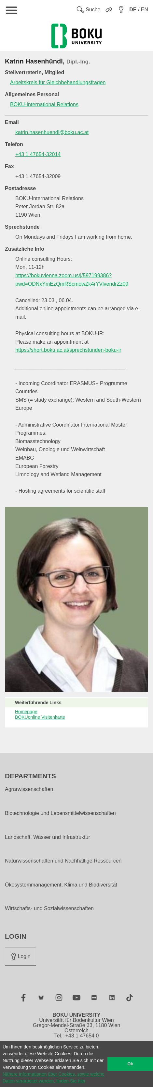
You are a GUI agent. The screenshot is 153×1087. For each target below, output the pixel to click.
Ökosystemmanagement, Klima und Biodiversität (61, 884)
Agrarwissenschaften (29, 789)
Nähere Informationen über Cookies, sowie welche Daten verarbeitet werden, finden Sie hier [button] (53, 1077)
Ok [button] (130, 1064)
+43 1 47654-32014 (38, 154)
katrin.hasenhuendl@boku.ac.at (52, 132)
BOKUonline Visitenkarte (40, 717)
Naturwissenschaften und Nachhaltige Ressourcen (63, 861)
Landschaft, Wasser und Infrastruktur (47, 837)
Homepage (26, 711)
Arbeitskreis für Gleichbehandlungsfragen (58, 82)
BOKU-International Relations (44, 104)
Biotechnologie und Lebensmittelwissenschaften (60, 813)
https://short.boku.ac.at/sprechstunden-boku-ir (68, 350)
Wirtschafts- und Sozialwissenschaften (49, 908)
